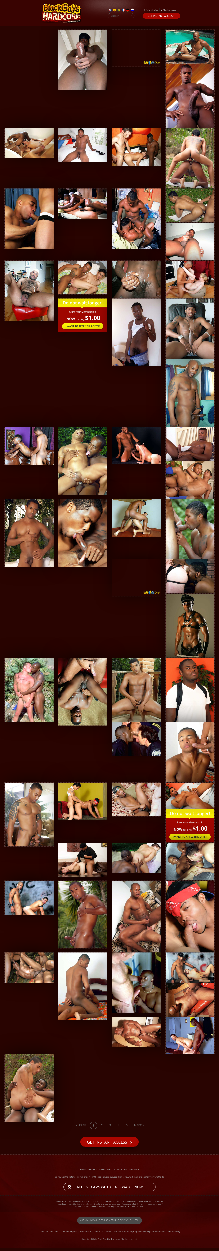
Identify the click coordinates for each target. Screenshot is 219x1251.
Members (92, 1172)
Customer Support (69, 1234)
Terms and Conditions (48, 1234)
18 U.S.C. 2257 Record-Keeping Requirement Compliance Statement (136, 1234)
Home (83, 1172)
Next (138, 1125)
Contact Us (98, 1234)
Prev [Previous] (82, 1125)
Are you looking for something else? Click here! (109, 1223)
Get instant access (160, 16)
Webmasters (85, 1234)
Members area (169, 10)
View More (134, 1172)
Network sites (152, 10)
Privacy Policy (174, 1234)
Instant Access (120, 1172)
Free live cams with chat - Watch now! (109, 1190)
